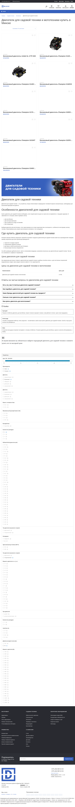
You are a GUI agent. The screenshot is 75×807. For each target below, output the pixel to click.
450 (5, 525)
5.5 (5, 577)
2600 (6, 663)
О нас (55, 1)
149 (5, 494)
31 (5, 456)
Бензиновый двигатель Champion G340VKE (19, 169)
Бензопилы (28, 720)
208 (5, 501)
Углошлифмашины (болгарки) (8, 724)
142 (5, 492)
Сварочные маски (54, 722)
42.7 (5, 474)
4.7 (5, 573)
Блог (72, 1)
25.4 (5, 448)
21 (5, 418)
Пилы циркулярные (6, 720)
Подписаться (68, 759)
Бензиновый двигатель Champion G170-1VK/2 (19, 113)
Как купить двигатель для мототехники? (16, 302)
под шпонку (7, 426)
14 (5, 631)
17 (5, 608)
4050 (6, 674)
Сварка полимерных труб (56, 720)
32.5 (5, 461)
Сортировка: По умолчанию (18, 29)
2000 (6, 654)
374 (5, 548)
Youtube (16, 795)
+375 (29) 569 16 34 (6, 1)
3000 (6, 666)
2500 (6, 659)
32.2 (5, 459)
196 (5, 498)
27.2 (5, 452)
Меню (3, 12)
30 (5, 454)
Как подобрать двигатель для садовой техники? (19, 290)
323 (5, 516)
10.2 (5, 602)
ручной (6, 614)
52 (5, 478)
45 (5, 638)
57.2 (5, 483)
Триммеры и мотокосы (31, 722)
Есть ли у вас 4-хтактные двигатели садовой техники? (21, 286)
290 (5, 509)
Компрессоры (5, 734)
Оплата (27, 747)
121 (5, 489)
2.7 (5, 564)
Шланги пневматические (7, 742)
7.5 (5, 589)
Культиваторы (29, 726)
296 (5, 512)
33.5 (5, 465)
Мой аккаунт (66, 6)
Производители (29, 738)
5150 (6, 681)
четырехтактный (8, 533)
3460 (6, 670)
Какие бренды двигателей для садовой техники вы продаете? (24, 294)
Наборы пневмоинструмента (8, 740)
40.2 (5, 467)
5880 (6, 685)
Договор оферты (30, 736)
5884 (6, 688)
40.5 (5, 420)
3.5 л (6, 408)
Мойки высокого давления (32, 716)
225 (5, 505)
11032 (6, 699)
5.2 (5, 575)
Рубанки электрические (7, 722)
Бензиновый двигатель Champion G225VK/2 (56, 141)
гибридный (7, 382)
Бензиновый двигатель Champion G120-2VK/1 (56, 57)
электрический (8, 387)
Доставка (61, 1)
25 (5, 445)
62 (5, 485)
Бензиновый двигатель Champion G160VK (56, 85)
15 (5, 606)
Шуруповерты (5, 716)
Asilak (6, 369)
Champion (7, 372)
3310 (6, 668)
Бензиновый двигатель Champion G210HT (19, 141)
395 (5, 550)
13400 (6, 703)
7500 (6, 694)
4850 (6, 679)
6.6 (5, 584)
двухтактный (7, 531)
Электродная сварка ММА (56, 716)
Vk (12, 795)
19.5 (5, 644)
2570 (6, 661)
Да (5, 541)
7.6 (5, 591)
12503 (6, 701)
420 (5, 523)
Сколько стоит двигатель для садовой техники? (19, 298)
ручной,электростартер (9, 617)
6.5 (5, 582)
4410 (6, 677)
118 (5, 487)
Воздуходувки (29, 724)
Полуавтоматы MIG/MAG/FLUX (57, 718)
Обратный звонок (18, 1)
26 (5, 450)
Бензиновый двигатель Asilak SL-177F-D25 (19, 57)
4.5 (5, 571)
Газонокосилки (29, 718)
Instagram (9, 795)
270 (5, 507)
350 (5, 518)
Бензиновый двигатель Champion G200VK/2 (56, 113)
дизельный (7, 384)
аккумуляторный (8, 378)
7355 (6, 692)
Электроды (53, 724)
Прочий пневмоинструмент (8, 744)
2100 (6, 657)
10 (5, 414)
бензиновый (7, 380)
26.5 (5, 636)
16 (5, 416)
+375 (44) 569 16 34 (57, 772)
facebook (4, 795)
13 (5, 604)
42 (5, 472)
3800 (6, 672)
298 (5, 514)
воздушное (7, 539)
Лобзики (3, 718)
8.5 (5, 595)
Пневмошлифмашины (7, 738)
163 (5, 496)
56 (5, 481)
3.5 (5, 569)
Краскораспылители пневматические (10, 736)
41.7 (5, 470)
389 (5, 520)
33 (5, 463)
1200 (6, 652)
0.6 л (6, 405)
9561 (6, 696)
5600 (6, 683)
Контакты (67, 1)
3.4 (5, 566)
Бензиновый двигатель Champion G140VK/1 (19, 85)
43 (5, 476)
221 (5, 503)
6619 (6, 690)
